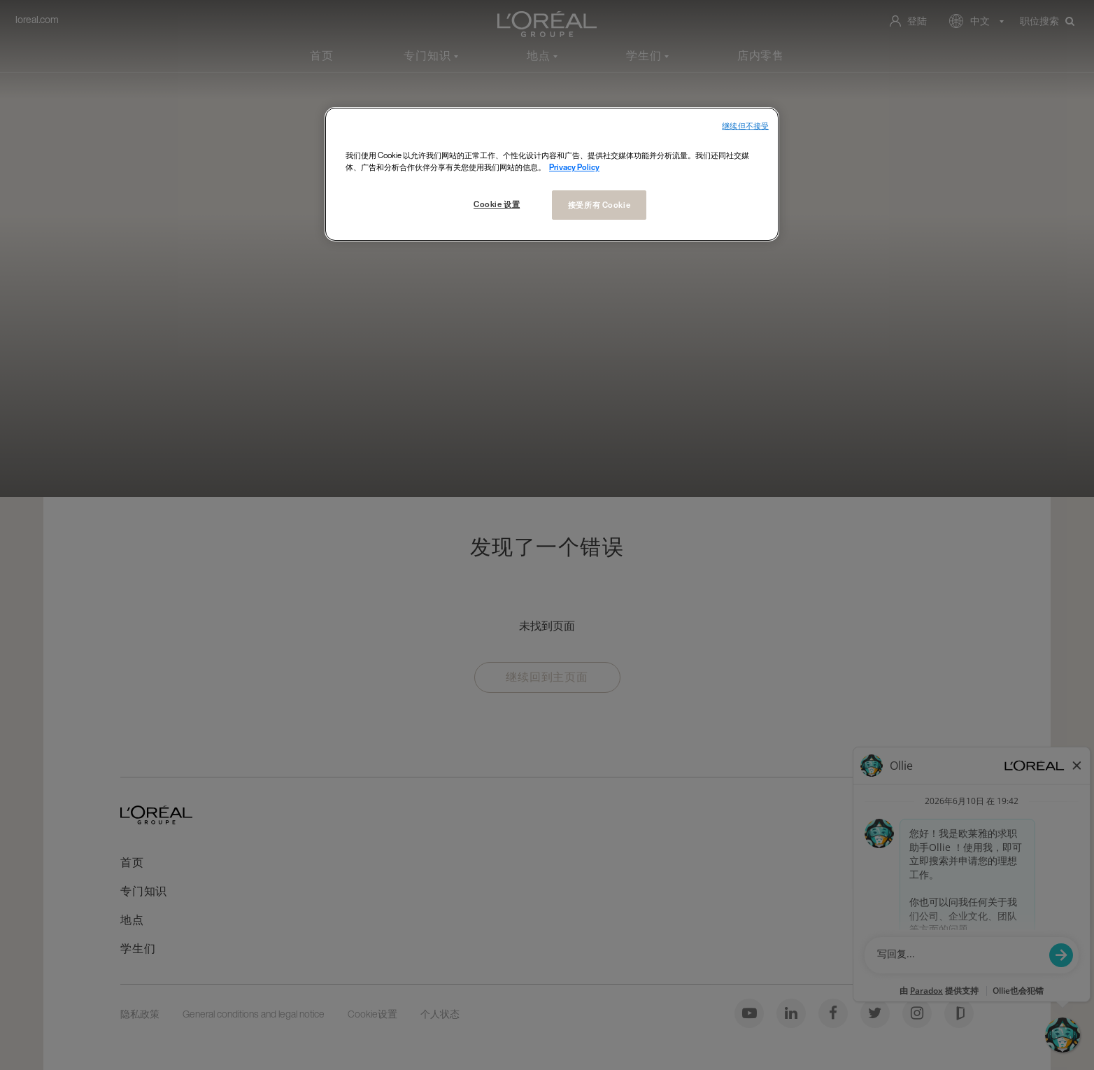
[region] (552, 174)
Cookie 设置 (497, 204)
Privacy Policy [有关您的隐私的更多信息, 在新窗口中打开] (574, 167)
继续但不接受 (745, 126)
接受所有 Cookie (599, 205)
